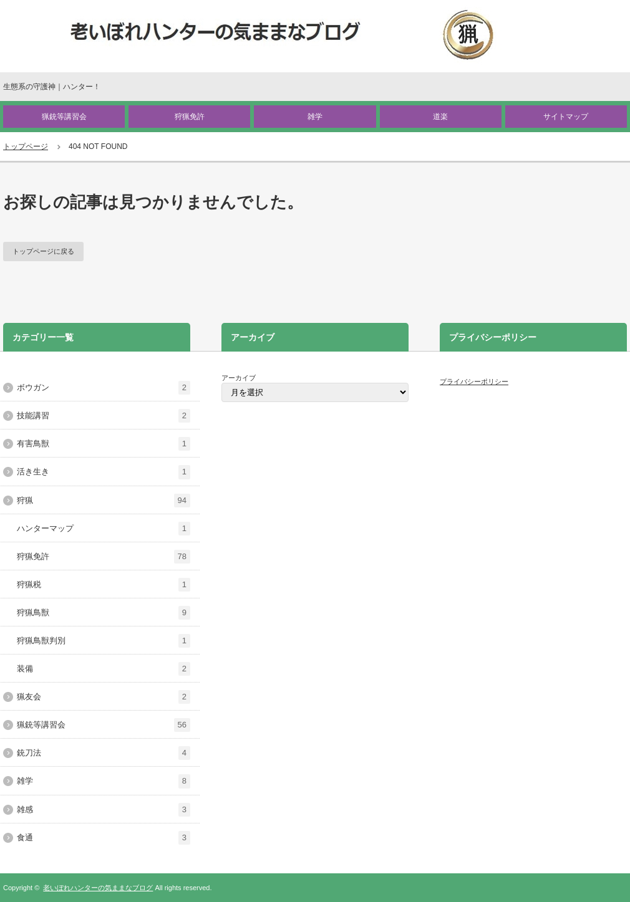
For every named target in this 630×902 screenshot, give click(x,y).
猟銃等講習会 (64, 116)
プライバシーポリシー (474, 381)
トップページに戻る (43, 251)
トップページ (25, 146)
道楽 (440, 116)
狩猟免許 (190, 116)
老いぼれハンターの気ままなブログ (98, 887)
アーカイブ (238, 377)
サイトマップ (565, 116)
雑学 (315, 116)
